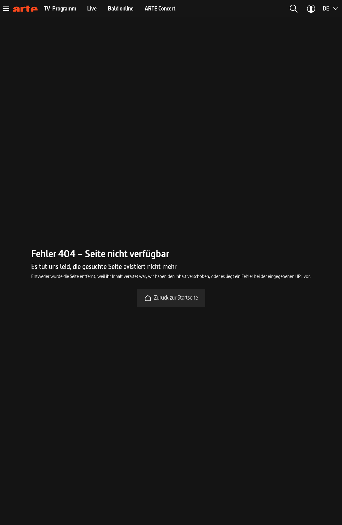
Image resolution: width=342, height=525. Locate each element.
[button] (293, 9)
